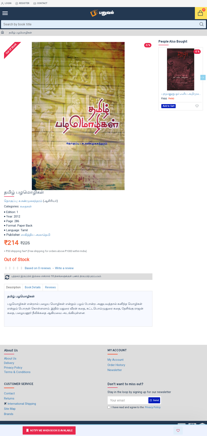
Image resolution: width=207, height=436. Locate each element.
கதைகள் (26, 206)
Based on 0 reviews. (38, 268)
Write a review (64, 268)
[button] (203, 77)
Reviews (52, 287)
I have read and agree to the (134, 407)
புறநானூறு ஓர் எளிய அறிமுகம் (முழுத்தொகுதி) (181, 93)
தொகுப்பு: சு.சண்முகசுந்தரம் (23, 201)
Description (14, 287)
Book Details (34, 287)
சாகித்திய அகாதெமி (35, 235)
